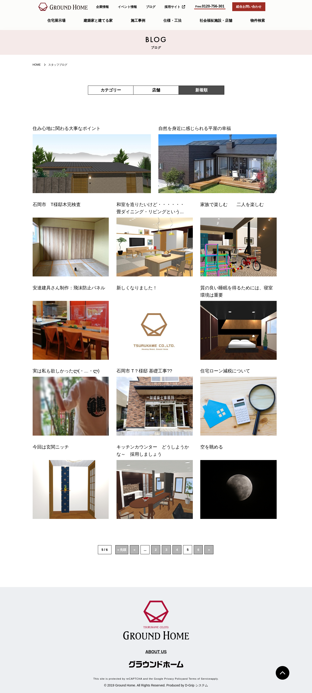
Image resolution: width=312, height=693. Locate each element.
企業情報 (102, 7)
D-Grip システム (196, 685)
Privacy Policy (173, 678)
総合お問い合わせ (248, 6)
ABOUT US (156, 652)
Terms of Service (200, 678)
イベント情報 (127, 7)
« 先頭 (121, 550)
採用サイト (174, 7)
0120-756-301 (209, 6)
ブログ (150, 7)
